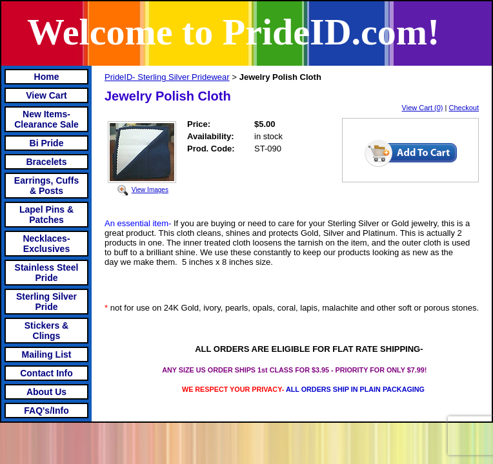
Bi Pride (47, 143)
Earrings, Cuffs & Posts (46, 185)
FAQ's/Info (46, 410)
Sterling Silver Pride (46, 301)
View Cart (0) (422, 107)
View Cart (46, 95)
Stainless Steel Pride (47, 272)
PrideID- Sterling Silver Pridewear (167, 77)
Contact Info (46, 373)
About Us (46, 392)
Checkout (464, 107)
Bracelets (46, 162)
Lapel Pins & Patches (46, 214)
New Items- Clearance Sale (46, 119)
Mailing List (47, 354)
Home (46, 77)
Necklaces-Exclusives (46, 243)
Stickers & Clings (46, 330)
